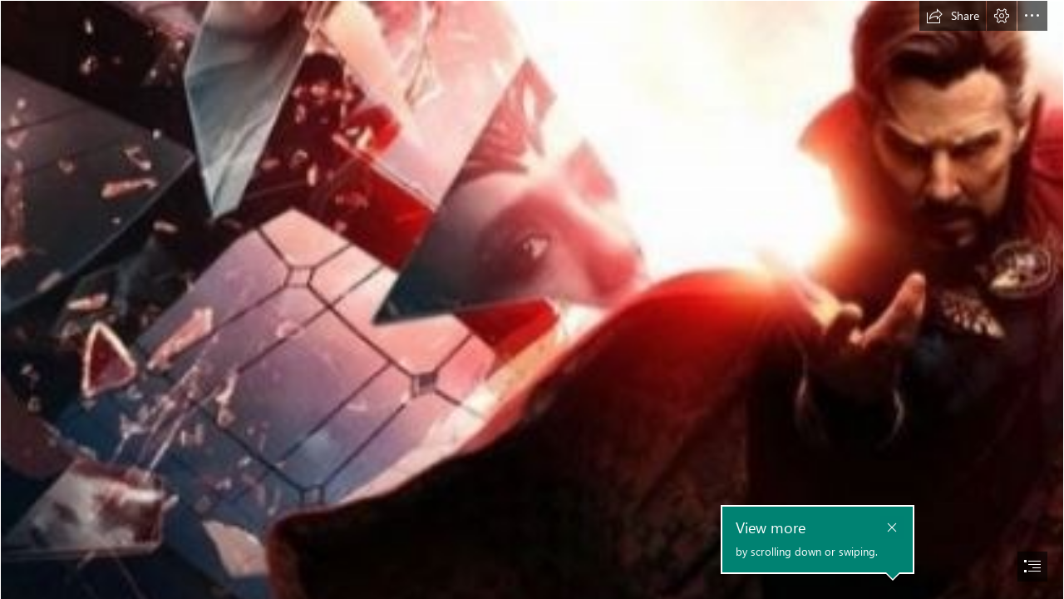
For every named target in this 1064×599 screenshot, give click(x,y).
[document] (532, 299)
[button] (952, 16)
